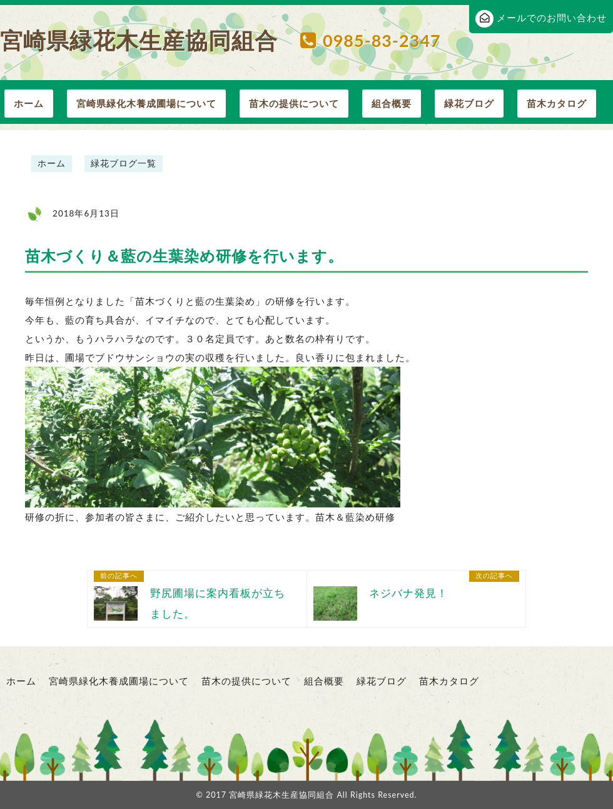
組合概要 (392, 103)
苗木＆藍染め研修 (355, 516)
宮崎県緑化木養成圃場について (146, 103)
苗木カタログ (557, 103)
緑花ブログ (469, 103)
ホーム (29, 103)
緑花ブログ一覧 (123, 163)
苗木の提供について (294, 103)
